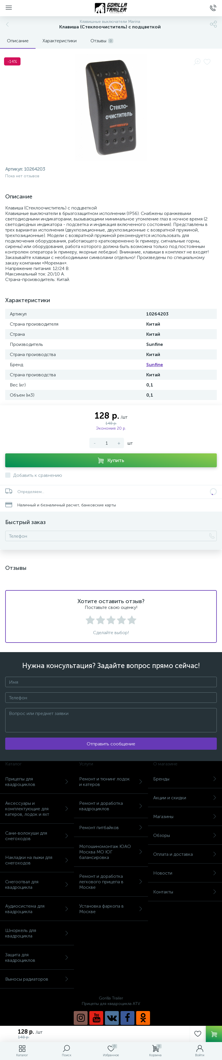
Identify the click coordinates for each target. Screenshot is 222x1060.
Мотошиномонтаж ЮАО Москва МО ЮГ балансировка (111, 852)
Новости (185, 873)
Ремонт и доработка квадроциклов (111, 805)
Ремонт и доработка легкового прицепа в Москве (111, 881)
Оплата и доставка (185, 854)
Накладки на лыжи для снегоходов (37, 860)
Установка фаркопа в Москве (111, 908)
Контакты (185, 892)
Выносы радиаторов (37, 979)
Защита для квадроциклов (37, 957)
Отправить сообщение (111, 744)
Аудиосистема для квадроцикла (37, 908)
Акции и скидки (185, 797)
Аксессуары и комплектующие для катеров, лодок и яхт (37, 808)
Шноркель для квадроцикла (37, 933)
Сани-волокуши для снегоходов (37, 835)
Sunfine (154, 364)
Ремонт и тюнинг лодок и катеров (111, 781)
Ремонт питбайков (111, 827)
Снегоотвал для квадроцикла (37, 884)
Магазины (185, 816)
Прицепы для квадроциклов (37, 781)
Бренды (185, 779)
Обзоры (185, 835)
